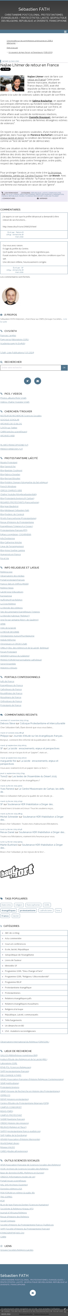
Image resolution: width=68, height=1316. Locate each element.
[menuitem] (34, 42)
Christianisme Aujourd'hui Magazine (17, 635)
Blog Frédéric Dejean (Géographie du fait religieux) (24, 482)
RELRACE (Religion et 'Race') (13, 1127)
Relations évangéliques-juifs (18, 998)
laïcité (16, 915)
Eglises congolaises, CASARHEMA (15, 534)
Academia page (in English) (12, 343)
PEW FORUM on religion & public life (17, 1192)
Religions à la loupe (14, 1009)
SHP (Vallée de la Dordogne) (13, 1135)
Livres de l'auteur (13, 960)
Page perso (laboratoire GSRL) (14, 339)
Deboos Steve (7, 723)
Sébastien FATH (34, 9)
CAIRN (3, 1236)
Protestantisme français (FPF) (13, 530)
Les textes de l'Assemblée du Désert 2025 (34, 776)
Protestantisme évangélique (18, 987)
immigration (58, 194)
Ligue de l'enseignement (12, 546)
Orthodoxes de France (11, 701)
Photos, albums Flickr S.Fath (13, 397)
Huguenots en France (10, 554)
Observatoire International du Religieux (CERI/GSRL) (24, 1041)
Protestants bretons (9, 1087)
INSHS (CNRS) (6, 1111)
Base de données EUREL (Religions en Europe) (22, 1172)
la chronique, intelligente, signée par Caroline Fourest (31, 174)
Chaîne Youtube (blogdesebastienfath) (18, 494)
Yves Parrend (7, 788)
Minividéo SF (11, 965)
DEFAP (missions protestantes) (14, 1099)
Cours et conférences (15, 943)
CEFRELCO (5, 1095)
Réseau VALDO (7, 1147)
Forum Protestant (8, 651)
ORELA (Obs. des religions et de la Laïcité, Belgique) (24, 647)
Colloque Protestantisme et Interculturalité (42, 723)
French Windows (8, 486)
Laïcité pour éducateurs (11, 591)
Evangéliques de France (11, 685)
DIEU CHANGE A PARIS (10, 1075)
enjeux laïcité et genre (12, 137)
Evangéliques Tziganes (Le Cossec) (16, 526)
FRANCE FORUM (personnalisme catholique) (21, 659)
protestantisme (28, 910)
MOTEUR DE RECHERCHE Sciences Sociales (20, 415)
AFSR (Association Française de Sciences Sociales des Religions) (30, 1164)
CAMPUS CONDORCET (11, 1107)
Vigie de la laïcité (8, 627)
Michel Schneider (9, 816)
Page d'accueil (12, 47)
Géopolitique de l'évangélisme (19, 954)
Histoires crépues (8, 667)
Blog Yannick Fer (8, 466)
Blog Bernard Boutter (10, 478)
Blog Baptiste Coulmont (11, 470)
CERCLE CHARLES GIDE (11, 490)
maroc (22, 196)
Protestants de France (10, 705)
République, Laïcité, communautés (46, 193)
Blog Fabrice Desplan (10, 474)
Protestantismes (12, 992)
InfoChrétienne (7, 538)
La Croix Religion (8, 603)
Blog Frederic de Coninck (12, 514)
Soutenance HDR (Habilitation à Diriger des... (31, 804)
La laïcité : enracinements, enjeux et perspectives (33, 748)
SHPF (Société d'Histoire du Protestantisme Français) (25, 1228)
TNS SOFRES (6, 1196)
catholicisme (46, 910)
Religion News (6, 587)
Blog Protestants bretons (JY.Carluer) (17, 498)
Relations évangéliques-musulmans (21, 1003)
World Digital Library (9, 1143)
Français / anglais (8, 335)
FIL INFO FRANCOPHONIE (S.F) (14, 444)
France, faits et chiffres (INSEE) (14, 583)
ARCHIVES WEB (7, 435)
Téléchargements (13, 1020)
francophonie (33, 904)
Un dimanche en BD (14, 1025)
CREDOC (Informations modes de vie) (17, 1176)
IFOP (2, 1200)
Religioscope (6, 571)
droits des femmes (27, 194)
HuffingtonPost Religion (11, 599)
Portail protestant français (12, 579)
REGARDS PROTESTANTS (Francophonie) (19, 502)
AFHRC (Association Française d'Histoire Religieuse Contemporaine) (32, 1079)
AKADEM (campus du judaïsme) (14, 655)
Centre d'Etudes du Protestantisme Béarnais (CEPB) (24, 1103)
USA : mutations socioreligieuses (20, 1031)
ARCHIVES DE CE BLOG (11, 423)
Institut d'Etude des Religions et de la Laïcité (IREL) (23, 1059)
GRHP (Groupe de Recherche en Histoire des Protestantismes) (30, 1091)
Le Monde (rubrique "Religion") (15, 615)
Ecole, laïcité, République (17, 949)
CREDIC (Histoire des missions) (14, 1123)
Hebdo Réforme (8, 639)
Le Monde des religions (11, 607)
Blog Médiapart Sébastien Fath (14, 510)
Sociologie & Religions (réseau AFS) (16, 1208)
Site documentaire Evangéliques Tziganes (20, 611)
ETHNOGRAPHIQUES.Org (12, 1232)
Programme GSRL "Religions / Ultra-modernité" (27, 976)
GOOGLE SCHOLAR (9, 419)
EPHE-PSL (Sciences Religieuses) (15, 1067)
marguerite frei (8, 760)
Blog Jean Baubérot (9, 506)
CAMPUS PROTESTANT (11, 1115)
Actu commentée (13, 938)
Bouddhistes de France (11, 693)
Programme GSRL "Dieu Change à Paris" (24, 971)
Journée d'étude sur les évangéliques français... (38, 735)
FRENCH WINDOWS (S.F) (11, 448)
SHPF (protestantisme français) (14, 1071)
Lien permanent (10, 193)
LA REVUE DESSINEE (9, 631)
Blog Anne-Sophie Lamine (12, 550)
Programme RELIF (13, 982)
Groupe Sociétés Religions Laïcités (16, 1250)
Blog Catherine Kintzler (11, 542)
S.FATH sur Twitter (8, 427)
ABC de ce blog (12, 932)
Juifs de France (7, 681)
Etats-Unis (6, 904)
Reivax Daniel (7, 832)
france (5, 196)
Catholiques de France (11, 689)
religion (18, 904)
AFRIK (2, 623)
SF (1, 748)
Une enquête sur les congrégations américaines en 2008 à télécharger (30, 41)
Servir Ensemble (8, 663)
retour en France (37, 79)
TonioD (4, 776)
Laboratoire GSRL (8, 1063)
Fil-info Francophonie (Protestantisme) (18, 518)
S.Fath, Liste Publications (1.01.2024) (17, 352)
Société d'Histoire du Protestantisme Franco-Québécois (27, 1224)
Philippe (4, 735)
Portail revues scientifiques (13, 1180)
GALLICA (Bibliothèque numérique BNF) (19, 1055)
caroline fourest (51, 196)
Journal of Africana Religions (13, 1212)
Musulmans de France (10, 697)
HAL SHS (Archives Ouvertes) (14, 1184)
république (13, 196)
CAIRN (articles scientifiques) (13, 431)
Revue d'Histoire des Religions (14, 1216)
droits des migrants (44, 194)
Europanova (6, 595)
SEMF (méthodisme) (9, 1083)
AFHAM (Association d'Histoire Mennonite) (20, 1139)
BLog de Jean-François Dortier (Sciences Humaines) (24, 1204)
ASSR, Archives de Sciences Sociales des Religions (24, 1168)
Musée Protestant (8, 462)
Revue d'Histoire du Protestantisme (17, 522)
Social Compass (7, 1220)
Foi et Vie (4, 558)
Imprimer (42, 198)
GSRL (47, 904)
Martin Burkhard (8, 844)
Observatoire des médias (12, 575)
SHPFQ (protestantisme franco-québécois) (20, 1131)
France (5, 915)
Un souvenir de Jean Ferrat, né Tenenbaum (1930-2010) (30, 52)
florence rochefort (34, 196)
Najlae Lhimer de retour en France (29, 65)
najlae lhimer (12, 194)
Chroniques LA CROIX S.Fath (13, 643)
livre (58, 910)
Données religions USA (11, 1188)
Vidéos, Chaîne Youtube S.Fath (14, 401)
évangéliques (9, 910)
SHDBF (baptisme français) (12, 1119)
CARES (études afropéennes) (14, 1151)
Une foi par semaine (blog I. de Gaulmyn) (19, 619)
